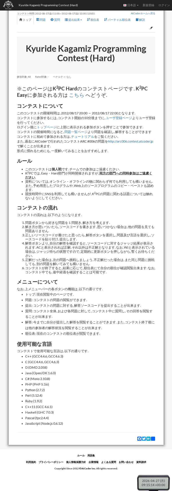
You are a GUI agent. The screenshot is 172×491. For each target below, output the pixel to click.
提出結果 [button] (73, 19)
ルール (81, 455)
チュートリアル (82, 136)
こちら (76, 95)
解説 (140, 19)
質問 (55, 19)
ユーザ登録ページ (119, 118)
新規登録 (148, 5)
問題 (41, 19)
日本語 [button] (131, 5)
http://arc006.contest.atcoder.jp (130, 141)
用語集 (91, 455)
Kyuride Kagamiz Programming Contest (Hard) (48, 5)
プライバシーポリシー (51, 462)
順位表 (93, 19)
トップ (25, 19)
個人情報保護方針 (76, 462)
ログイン (164, 5)
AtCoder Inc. (88, 468)
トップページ (47, 127)
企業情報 (93, 462)
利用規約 (31, 462)
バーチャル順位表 (117, 19)
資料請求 (141, 462)
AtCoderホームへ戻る (143, 13)
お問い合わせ (126, 462)
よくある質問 (108, 462)
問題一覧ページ (76, 132)
